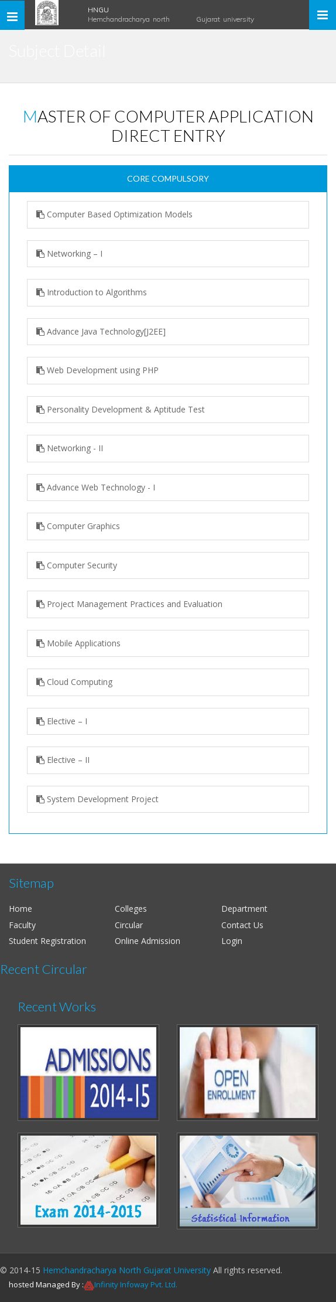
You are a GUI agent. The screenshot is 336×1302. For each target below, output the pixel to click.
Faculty (22, 925)
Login (231, 940)
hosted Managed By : (46, 1284)
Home (20, 908)
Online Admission (147, 940)
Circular (129, 925)
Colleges (131, 908)
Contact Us (242, 925)
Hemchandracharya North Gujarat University (127, 1270)
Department (244, 908)
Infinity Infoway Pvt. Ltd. (135, 1284)
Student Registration (47, 940)
